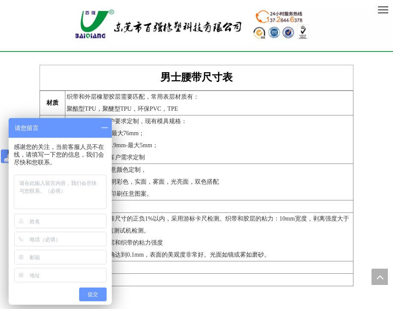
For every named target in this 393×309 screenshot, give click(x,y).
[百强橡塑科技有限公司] (196, 25)
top (380, 277)
